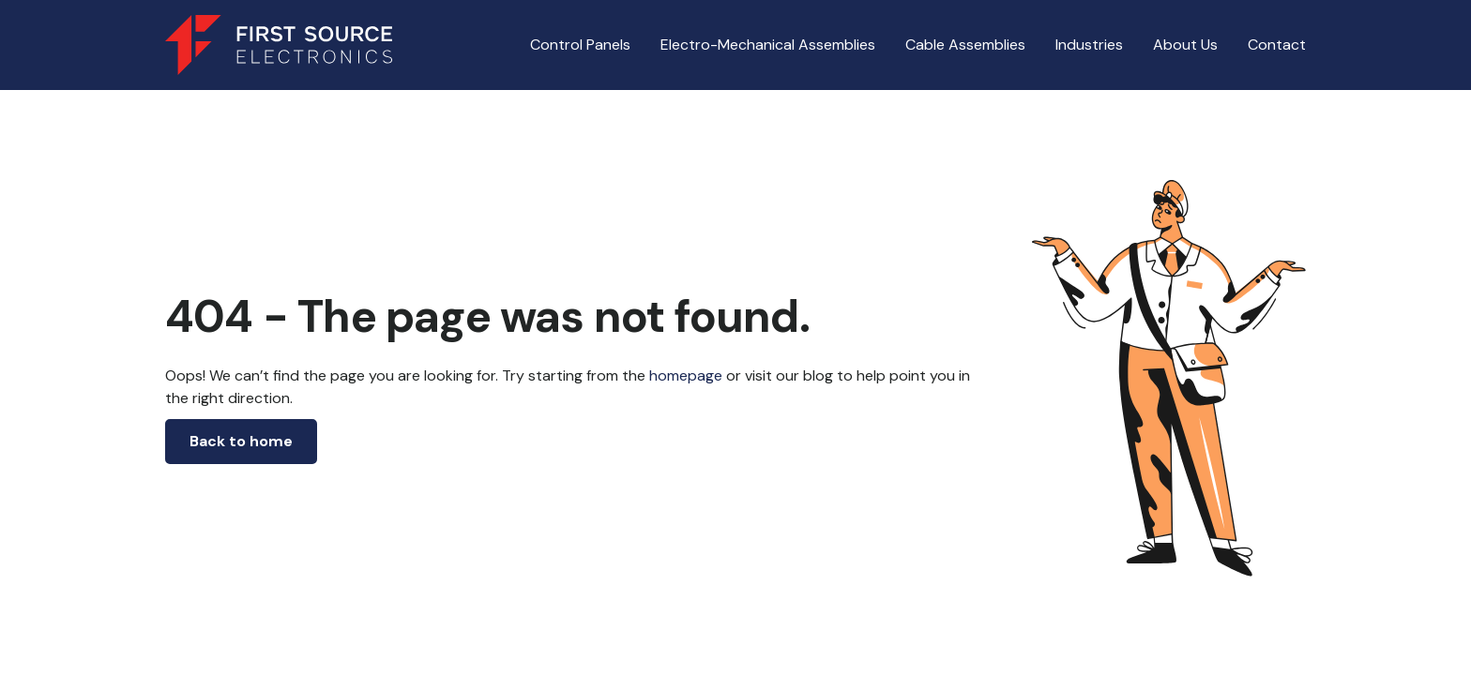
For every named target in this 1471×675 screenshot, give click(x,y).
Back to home (241, 441)
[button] (767, 45)
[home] (278, 45)
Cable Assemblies (965, 44)
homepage (683, 375)
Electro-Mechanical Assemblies (767, 44)
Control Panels (580, 44)
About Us (1185, 44)
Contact (1277, 44)
